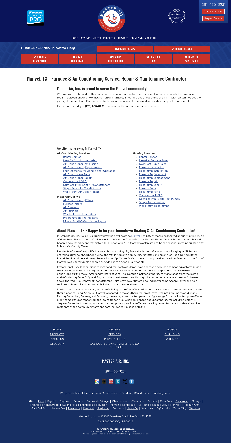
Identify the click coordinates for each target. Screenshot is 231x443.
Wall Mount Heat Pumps (154, 206)
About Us (150, 38)
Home (75, 38)
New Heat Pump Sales (152, 164)
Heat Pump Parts (149, 191)
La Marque (128, 404)
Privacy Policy (114, 339)
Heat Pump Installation (153, 170)
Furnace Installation (151, 167)
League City (159, 404)
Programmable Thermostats (80, 217)
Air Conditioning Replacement (82, 167)
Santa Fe (132, 408)
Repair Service (72, 157)
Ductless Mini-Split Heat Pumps (159, 198)
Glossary (57, 343)
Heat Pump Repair (150, 185)
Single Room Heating (152, 202)
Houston (101, 404)
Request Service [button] (213, 18)
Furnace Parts (147, 188)
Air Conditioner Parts (76, 174)
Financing (137, 38)
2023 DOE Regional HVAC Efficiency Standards (115, 345)
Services (122, 38)
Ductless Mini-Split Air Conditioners (86, 185)
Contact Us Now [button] (213, 11)
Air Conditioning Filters (78, 200)
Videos (97, 38)
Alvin (41, 401)
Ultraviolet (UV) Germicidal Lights (84, 221)
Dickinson (181, 401)
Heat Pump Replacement (154, 178)
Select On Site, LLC (124, 429)
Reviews (85, 38)
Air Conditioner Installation (80, 164)
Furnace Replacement (152, 174)
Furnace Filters (72, 204)
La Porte (144, 404)
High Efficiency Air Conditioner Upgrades (89, 170)
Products (109, 38)
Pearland (88, 408)
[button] (125, 49)
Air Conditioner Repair (77, 178)
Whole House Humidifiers (79, 214)
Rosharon (103, 408)
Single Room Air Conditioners (82, 188)
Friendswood (50, 404)
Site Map (172, 339)
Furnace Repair (148, 181)
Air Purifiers (70, 211)
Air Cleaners (71, 207)
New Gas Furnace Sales (153, 160)
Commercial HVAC (75, 181)
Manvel (135, 236)
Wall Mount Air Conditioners (81, 191)
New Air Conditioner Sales (80, 160)
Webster (194, 408)
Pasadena (74, 408)
